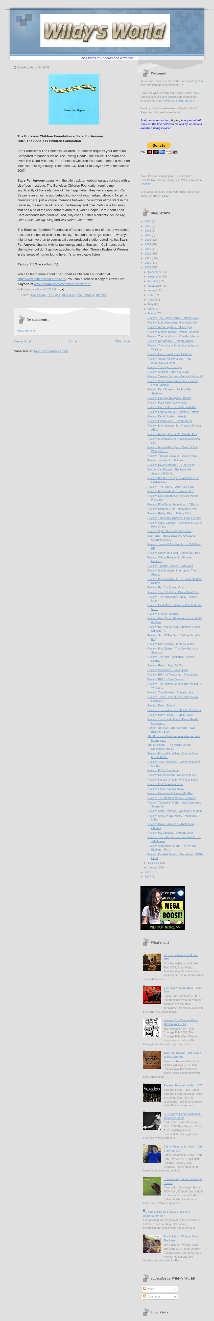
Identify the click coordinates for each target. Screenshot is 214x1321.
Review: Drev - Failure (161, 705)
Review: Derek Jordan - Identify (167, 416)
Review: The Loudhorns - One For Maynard (174, 336)
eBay (165, 195)
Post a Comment (26, 330)
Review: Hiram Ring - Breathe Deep (170, 420)
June (151, 299)
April (151, 308)
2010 (148, 262)
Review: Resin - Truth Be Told (166, 665)
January (153, 867)
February (154, 862)
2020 (148, 235)
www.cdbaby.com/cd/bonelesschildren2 (62, 284)
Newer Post (22, 341)
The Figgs (53, 294)
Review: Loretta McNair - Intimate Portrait (173, 411)
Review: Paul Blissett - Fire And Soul (170, 832)
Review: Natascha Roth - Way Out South (173, 779)
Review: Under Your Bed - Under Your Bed (174, 552)
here (196, 92)
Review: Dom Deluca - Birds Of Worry (171, 643)
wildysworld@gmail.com (179, 100)
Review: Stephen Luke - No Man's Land (172, 508)
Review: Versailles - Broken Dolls (168, 669)
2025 (148, 226)
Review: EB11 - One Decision (166, 679)
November (155, 276)
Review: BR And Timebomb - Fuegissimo (173, 674)
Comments (151, 1296)
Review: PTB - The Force (163, 770)
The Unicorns (85, 294)
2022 (148, 230)
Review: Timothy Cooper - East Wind (170, 565)
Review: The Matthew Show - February (172, 798)
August (152, 290)
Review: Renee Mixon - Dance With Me (172, 774)
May (151, 304)
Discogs (145, 183)
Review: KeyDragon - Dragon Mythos (171, 340)
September (155, 285)
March (152, 313)
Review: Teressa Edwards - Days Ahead (172, 455)
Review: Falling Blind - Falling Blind (169, 513)
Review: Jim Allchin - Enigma (165, 460)
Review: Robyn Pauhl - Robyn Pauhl (170, 714)
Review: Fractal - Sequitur (164, 613)
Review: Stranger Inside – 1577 (182, 1085)
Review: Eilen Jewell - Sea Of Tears (170, 354)
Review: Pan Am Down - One (166, 587)
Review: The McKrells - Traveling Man (171, 692)
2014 (148, 244)
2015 (148, 239)
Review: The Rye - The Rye (165, 367)
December (155, 271)
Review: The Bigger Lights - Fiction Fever (173, 317)
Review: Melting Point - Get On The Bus (172, 434)
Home (72, 341)
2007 (148, 876)
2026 (148, 221)
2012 (148, 253)
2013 (148, 249)
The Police (68, 294)
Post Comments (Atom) (51, 351)
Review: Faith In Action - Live (165, 784)
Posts (148, 1288)
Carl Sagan (38, 294)
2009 (148, 267)
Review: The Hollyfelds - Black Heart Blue (173, 592)
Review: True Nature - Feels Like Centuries (174, 710)
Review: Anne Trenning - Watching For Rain (175, 810)
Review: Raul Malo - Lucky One (167, 402)
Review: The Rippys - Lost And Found (171, 486)
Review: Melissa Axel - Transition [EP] (171, 491)
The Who (101, 294)
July (151, 294)
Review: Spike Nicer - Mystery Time (170, 531)
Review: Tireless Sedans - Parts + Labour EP (175, 376)
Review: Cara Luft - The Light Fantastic (172, 407)
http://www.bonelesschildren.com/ (41, 279)
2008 (148, 872)
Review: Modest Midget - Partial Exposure (174, 331)
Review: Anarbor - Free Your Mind (168, 371)
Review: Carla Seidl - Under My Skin (170, 793)
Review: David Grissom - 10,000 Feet (171, 464)
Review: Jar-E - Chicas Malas (166, 788)
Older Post (122, 341)
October (153, 281)
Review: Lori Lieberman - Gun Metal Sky (173, 322)
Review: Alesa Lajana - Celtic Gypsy (170, 327)
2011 (148, 258)
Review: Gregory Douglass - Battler (169, 398)
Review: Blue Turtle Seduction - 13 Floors (173, 504)
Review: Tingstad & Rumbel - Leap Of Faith (174, 517)
